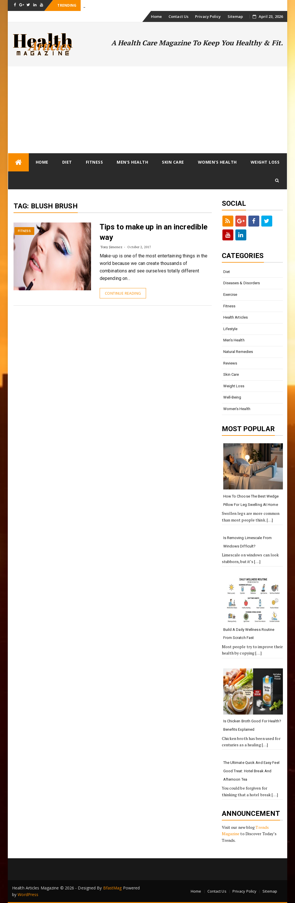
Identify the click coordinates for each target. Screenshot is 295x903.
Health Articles (235, 317)
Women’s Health (217, 162)
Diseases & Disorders (241, 283)
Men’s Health (132, 162)
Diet (67, 162)
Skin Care (173, 162)
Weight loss (265, 162)
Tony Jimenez (111, 247)
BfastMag (112, 888)
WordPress (28, 894)
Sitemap (235, 16)
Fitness (94, 162)
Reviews (230, 363)
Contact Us (178, 16)
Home (156, 16)
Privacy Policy (208, 16)
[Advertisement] (147, 109)
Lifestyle (230, 329)
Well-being (232, 397)
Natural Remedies (238, 351)
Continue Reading (123, 293)
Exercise (230, 294)
